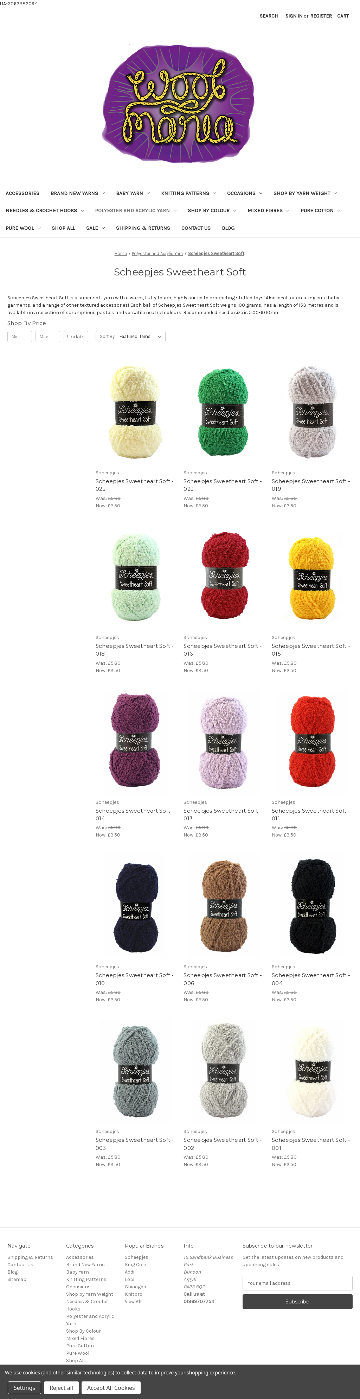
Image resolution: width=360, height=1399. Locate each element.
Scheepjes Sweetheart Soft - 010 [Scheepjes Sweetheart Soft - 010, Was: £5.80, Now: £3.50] (135, 979)
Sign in (293, 16)
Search (269, 16)
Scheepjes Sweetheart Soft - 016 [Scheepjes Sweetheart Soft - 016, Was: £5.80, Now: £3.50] (223, 650)
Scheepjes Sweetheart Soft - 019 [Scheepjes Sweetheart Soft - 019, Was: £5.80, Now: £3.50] (311, 485)
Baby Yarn (133, 193)
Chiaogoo (135, 1287)
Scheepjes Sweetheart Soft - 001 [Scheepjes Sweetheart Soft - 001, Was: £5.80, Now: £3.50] (311, 1144)
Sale (95, 228)
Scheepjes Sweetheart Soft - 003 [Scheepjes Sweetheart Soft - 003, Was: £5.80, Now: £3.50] (135, 1144)
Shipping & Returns (143, 228)
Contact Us (196, 228)
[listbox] (141, 336)
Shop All (63, 228)
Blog (228, 228)
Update (76, 336)
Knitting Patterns (188, 193)
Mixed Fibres (268, 210)
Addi (129, 1272)
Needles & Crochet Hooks (45, 210)
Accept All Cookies (111, 1388)
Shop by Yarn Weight (305, 193)
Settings (24, 1388)
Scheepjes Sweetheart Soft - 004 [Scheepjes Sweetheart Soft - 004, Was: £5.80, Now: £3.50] (311, 979)
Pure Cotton (320, 210)
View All (133, 1301)
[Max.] (48, 336)
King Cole (135, 1265)
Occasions (244, 193)
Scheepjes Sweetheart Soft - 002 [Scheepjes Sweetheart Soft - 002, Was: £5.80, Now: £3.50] (223, 1144)
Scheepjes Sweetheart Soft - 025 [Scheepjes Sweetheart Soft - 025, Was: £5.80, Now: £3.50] (135, 485)
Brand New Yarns (78, 193)
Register (321, 16)
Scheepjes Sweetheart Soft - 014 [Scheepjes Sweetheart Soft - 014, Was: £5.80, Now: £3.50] (135, 814)
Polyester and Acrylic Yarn (135, 210)
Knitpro (133, 1294)
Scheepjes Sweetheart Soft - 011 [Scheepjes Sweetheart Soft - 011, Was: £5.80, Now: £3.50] (311, 814)
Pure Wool (23, 228)
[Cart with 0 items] (343, 16)
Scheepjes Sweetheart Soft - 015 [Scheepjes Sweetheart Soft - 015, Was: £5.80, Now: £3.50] (311, 650)
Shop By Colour (212, 210)
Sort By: (108, 336)
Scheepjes (136, 1257)
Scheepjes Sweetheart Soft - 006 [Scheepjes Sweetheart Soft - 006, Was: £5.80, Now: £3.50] (223, 979)
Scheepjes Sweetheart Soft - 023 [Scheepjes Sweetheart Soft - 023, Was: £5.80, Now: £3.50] (223, 485)
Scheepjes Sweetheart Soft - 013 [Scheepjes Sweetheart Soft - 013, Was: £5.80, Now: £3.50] (223, 814)
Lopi (129, 1279)
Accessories (22, 193)
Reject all (61, 1388)
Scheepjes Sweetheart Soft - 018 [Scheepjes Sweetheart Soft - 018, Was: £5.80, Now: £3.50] (135, 650)
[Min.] (19, 336)
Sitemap (16, 1279)
